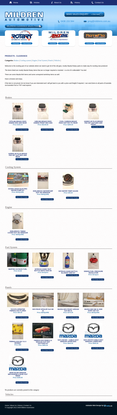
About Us (57, 3)
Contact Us (99, 3)
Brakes (16, 60)
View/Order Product (22, 129)
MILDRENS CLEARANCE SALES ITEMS (23, 26)
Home (15, 3)
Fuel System (42, 60)
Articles (36, 3)
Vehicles (57, 60)
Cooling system (25, 60)
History (77, 3)
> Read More (15, 43)
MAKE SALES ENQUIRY (83, 14)
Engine (34, 60)
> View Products (26, 43)
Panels (50, 60)
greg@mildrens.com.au (99, 21)
